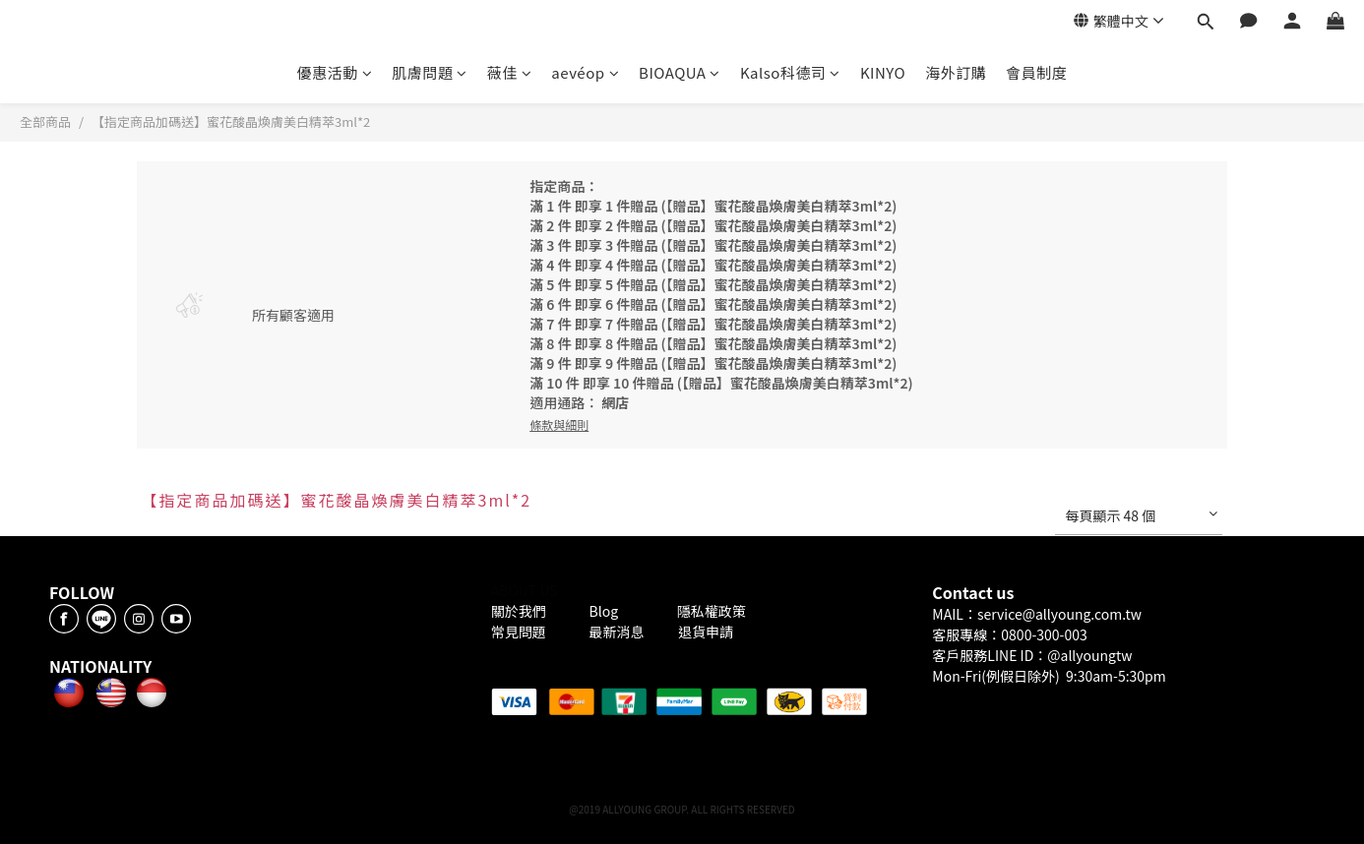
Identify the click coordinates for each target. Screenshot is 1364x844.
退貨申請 (705, 631)
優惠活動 (335, 72)
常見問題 (520, 631)
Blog (605, 611)
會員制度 (1036, 72)
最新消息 (617, 631)
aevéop (585, 72)
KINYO (882, 72)
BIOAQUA (679, 72)
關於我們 (521, 611)
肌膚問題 (429, 72)
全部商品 (45, 121)
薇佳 (509, 72)
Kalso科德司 (790, 72)
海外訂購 (955, 72)
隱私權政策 (711, 611)
